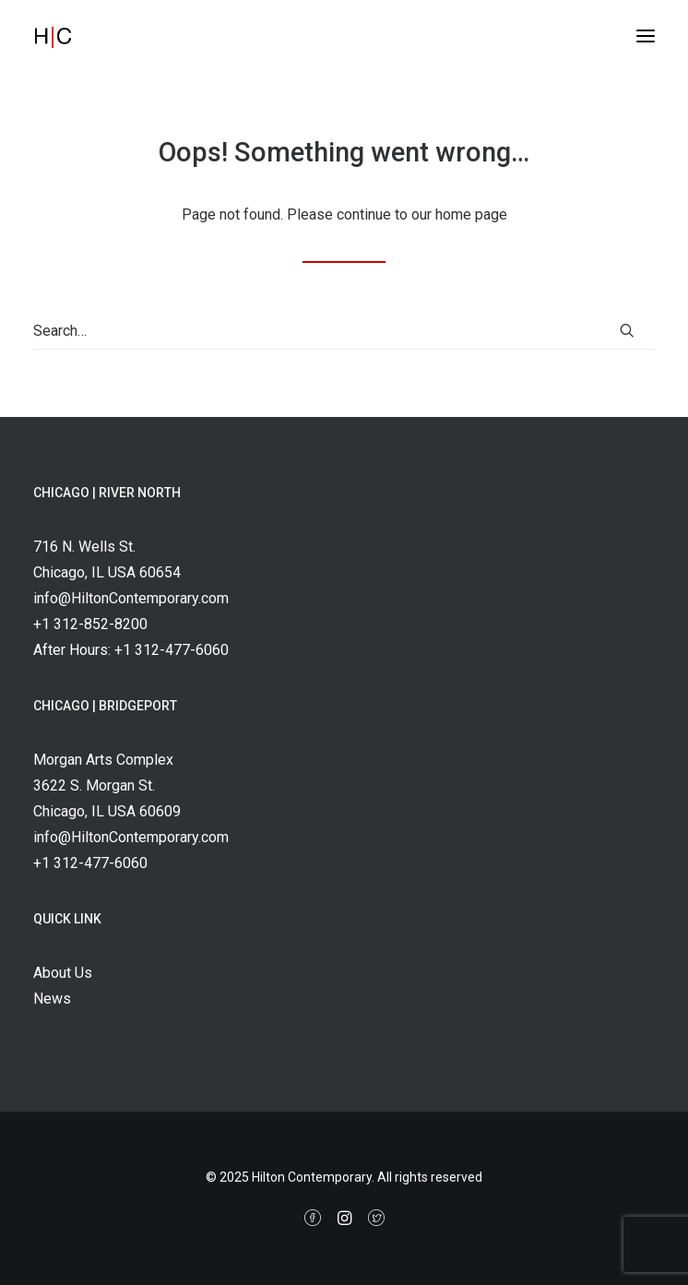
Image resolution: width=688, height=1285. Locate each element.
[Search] (344, 331)
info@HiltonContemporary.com (131, 598)
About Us (62, 973)
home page (471, 214)
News (52, 998)
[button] (645, 36)
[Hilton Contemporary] (73, 36)
